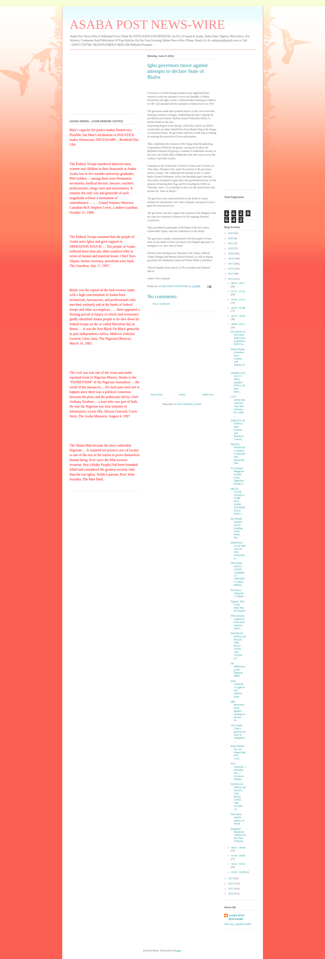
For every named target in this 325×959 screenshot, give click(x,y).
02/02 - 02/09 (238, 872)
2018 (231, 258)
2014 (231, 278)
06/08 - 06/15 (238, 324)
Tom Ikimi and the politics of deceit (237, 819)
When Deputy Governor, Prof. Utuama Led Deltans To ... (238, 358)
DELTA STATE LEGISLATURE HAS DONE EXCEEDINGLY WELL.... (238, 501)
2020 (231, 248)
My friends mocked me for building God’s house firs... (236, 528)
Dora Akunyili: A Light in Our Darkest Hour (237, 688)
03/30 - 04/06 (238, 855)
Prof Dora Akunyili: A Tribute (237, 593)
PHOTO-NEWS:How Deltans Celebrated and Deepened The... (238, 454)
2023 (231, 238)
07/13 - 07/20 (238, 291)
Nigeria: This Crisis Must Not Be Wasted (238, 606)
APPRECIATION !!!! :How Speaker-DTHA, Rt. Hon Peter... (238, 382)
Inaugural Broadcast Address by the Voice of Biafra (238, 835)
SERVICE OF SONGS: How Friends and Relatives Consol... (238, 430)
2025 (231, 233)
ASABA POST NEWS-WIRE (147, 24)
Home (182, 394)
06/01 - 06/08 (238, 847)
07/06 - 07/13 (238, 299)
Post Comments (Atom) (189, 404)
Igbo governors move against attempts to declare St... (238, 711)
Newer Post (157, 394)
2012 (231, 883)
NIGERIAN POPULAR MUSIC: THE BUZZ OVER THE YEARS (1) (238, 646)
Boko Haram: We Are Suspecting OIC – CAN (238, 752)
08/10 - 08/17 (238, 283)
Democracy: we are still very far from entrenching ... (238, 550)
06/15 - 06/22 (238, 315)
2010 (231, 893)
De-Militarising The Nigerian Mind (238, 670)
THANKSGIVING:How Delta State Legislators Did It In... (238, 338)
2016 (231, 268)
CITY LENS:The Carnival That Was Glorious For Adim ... (238, 406)
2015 (231, 273)
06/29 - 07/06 (238, 307)
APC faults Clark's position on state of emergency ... (238, 733)
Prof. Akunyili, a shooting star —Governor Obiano (238, 771)
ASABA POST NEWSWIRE (237, 917)
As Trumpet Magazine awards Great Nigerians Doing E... (237, 476)
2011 (231, 888)
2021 (231, 243)
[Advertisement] (182, 351)
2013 (231, 878)
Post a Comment (161, 303)
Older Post (207, 394)
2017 (231, 263)
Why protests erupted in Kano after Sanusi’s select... (238, 622)
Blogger (177, 950)
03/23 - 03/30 (238, 863)
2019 (231, 253)
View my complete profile (237, 924)
